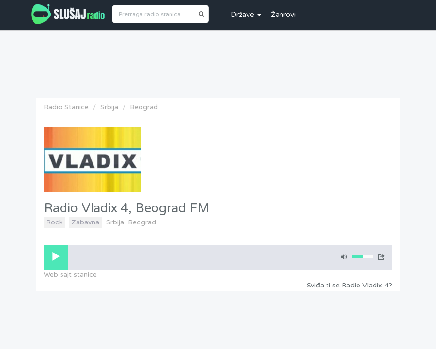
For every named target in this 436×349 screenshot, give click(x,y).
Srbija (109, 107)
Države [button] (246, 14)
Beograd (144, 107)
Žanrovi (283, 14)
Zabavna (85, 222)
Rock (54, 222)
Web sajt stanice (70, 274)
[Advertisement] (218, 61)
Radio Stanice (66, 107)
